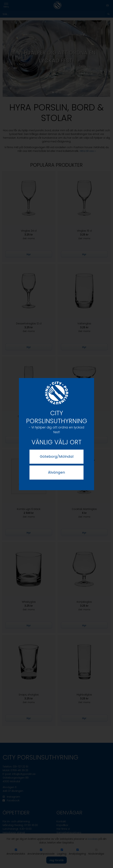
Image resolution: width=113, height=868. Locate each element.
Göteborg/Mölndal (56, 456)
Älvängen (56, 472)
